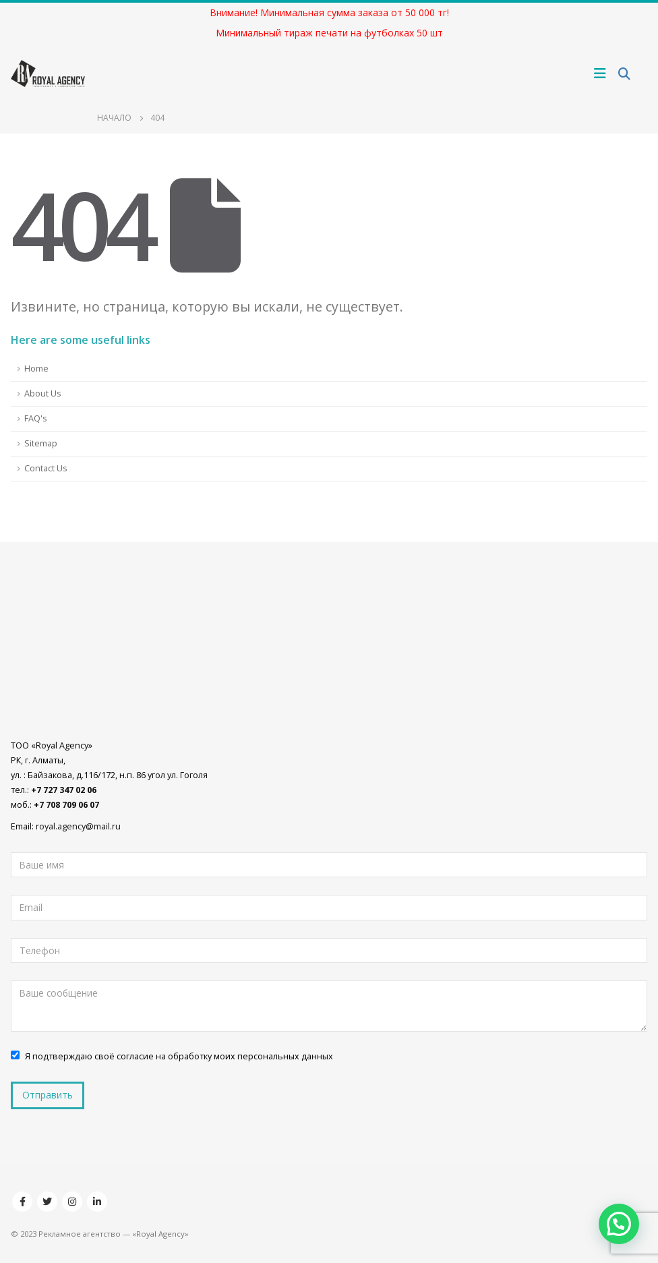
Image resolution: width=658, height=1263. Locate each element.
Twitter (47, 1202)
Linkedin (97, 1202)
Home (36, 368)
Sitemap (40, 443)
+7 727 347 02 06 (63, 790)
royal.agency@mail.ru (78, 826)
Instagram (72, 1202)
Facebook (22, 1202)
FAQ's (35, 418)
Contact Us (45, 468)
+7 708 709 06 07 (66, 805)
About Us (42, 393)
